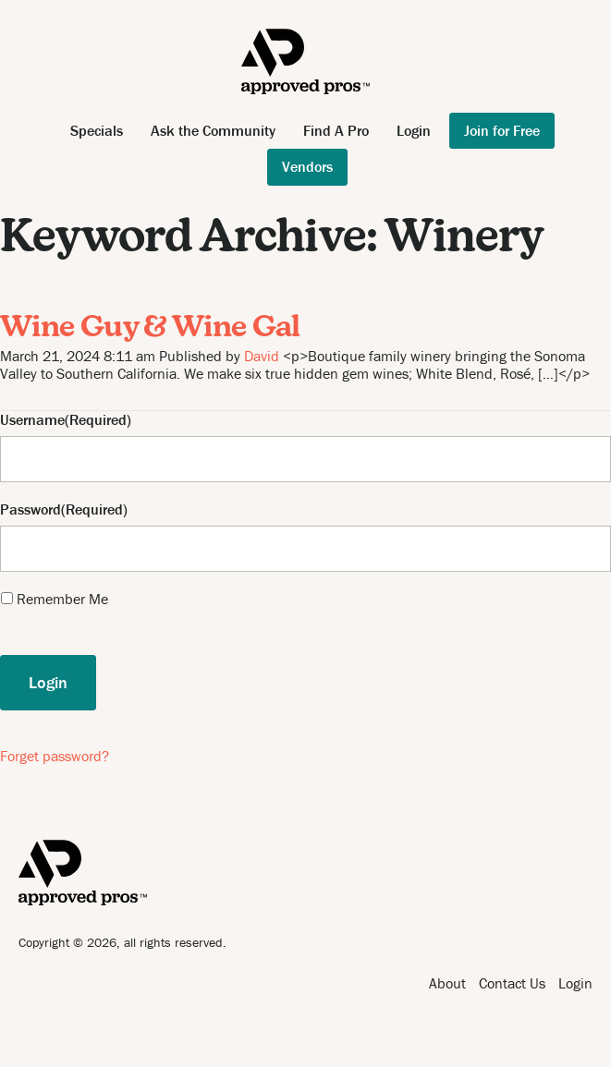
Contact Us (512, 983)
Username (32, 420)
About (447, 983)
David (261, 355)
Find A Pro (336, 130)
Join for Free (502, 130)
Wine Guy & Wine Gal (150, 329)
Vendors (307, 166)
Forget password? (54, 755)
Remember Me (62, 598)
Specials (96, 130)
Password (30, 509)
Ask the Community (213, 130)
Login (414, 130)
